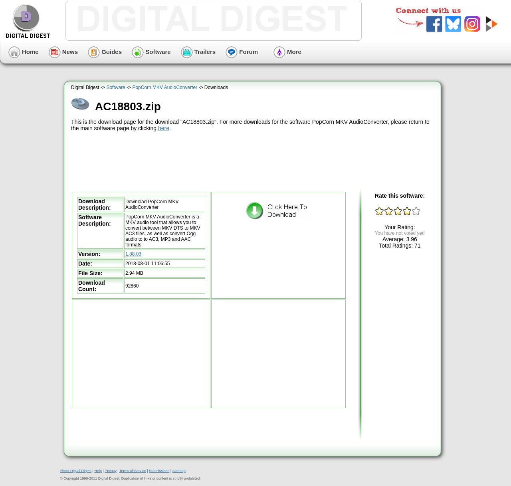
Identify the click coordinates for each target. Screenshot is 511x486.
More (287, 51)
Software (151, 51)
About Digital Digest (75, 471)
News (63, 51)
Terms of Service (132, 471)
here (163, 128)
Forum (242, 51)
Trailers (198, 51)
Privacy (111, 471)
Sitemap (179, 471)
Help (98, 471)
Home (23, 51)
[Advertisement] (253, 161)
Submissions (159, 471)
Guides (105, 51)
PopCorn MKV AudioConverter (164, 87)
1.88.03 (133, 254)
